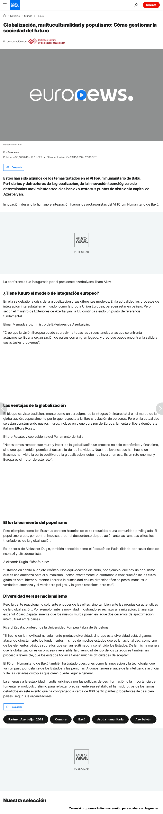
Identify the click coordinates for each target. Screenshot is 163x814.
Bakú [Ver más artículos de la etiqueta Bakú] (81, 719)
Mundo (28, 16)
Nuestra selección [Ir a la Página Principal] (24, 800)
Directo (151, 5)
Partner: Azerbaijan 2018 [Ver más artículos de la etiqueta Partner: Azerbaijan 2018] (25, 719)
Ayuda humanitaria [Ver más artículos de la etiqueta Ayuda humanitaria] (110, 719)
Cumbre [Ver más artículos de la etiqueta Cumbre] (60, 719)
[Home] (4, 15)
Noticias (15, 16)
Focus (40, 16)
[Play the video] (81, 95)
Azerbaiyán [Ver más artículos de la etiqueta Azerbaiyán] (143, 719)
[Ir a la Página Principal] (15, 5)
